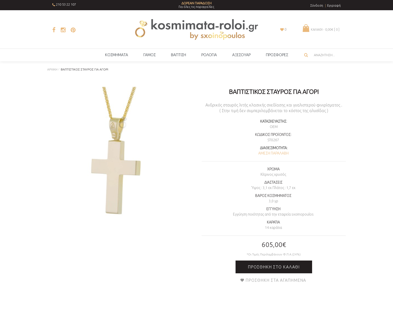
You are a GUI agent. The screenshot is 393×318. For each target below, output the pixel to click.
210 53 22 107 (66, 4)
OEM (274, 127)
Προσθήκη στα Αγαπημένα (275, 280)
